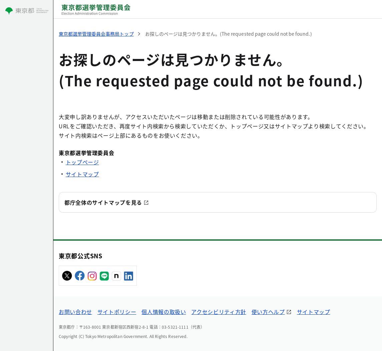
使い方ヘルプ (268, 312)
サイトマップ (82, 174)
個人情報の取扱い (163, 312)
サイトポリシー (116, 312)
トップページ (82, 162)
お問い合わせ (75, 312)
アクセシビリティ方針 (218, 312)
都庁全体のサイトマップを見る (103, 202)
